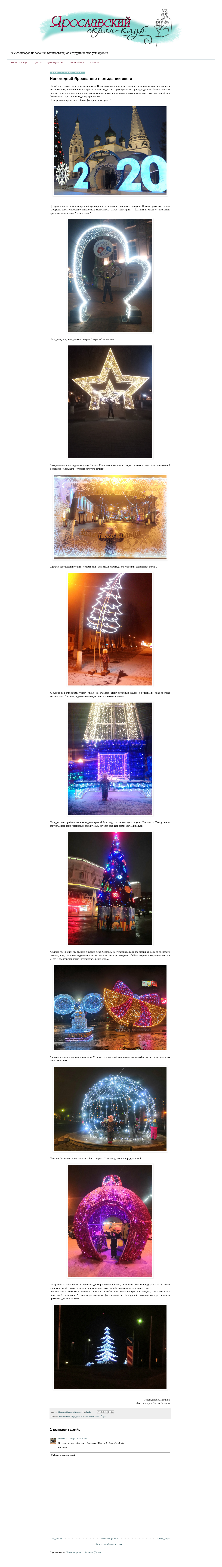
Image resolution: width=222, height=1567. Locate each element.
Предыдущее (163, 1538)
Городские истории (79, 1416)
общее (103, 1416)
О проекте (36, 62)
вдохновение (64, 1416)
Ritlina (61, 1438)
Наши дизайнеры (76, 62)
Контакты (94, 62)
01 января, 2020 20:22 (76, 1438)
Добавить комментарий (63, 1455)
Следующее (56, 1538)
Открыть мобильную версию (110, 1544)
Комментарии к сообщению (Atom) (83, 1552)
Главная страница (18, 62)
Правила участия (55, 62)
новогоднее (94, 1416)
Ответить (62, 1447)
